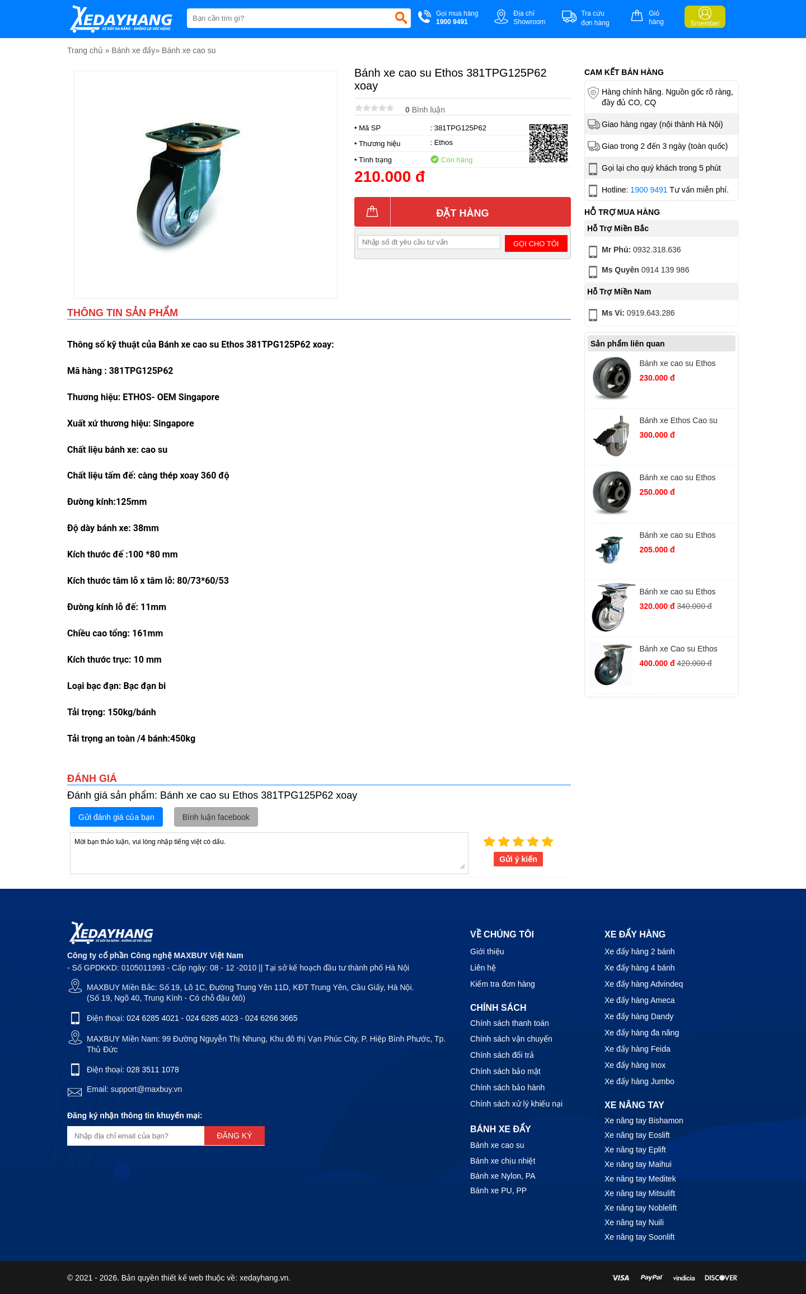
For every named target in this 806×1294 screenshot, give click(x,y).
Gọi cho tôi (536, 244)
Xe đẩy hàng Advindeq (643, 983)
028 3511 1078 (152, 1069)
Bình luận (425, 109)
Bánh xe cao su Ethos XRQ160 (677, 479)
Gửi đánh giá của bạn (116, 817)
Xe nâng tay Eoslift (637, 1135)
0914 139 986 (637, 272)
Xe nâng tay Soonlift (639, 1236)
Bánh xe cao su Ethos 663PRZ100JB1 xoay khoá (686, 593)
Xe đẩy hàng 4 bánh (639, 967)
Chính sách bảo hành (507, 1087)
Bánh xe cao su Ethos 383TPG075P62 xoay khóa (686, 536)
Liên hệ (483, 967)
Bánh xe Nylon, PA (502, 1175)
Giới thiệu (487, 951)
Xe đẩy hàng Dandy (638, 1016)
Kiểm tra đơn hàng (502, 983)
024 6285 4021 (152, 1018)
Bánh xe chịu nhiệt (502, 1160)
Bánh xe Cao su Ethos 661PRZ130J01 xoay (678, 650)
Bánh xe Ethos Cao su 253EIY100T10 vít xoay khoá (680, 422)
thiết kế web (182, 1277)
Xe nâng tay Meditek (640, 1178)
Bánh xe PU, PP (498, 1190)
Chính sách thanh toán (509, 1023)
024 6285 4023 (212, 1018)
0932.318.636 (633, 252)
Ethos (443, 142)
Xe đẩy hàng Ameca (639, 1000)
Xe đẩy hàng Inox (635, 1065)
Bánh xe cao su (189, 50)
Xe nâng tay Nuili (634, 1222)
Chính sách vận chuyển (511, 1038)
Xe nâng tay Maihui (638, 1164)
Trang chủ (85, 50)
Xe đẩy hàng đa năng (641, 1032)
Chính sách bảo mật (505, 1071)
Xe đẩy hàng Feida (637, 1048)
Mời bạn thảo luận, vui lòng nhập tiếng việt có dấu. (269, 852)
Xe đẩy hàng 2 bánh (639, 951)
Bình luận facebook (216, 817)
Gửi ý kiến (518, 859)
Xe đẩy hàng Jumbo (639, 1081)
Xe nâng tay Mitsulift (639, 1193)
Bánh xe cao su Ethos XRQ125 (677, 365)
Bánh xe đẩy (133, 50)
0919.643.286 (630, 315)
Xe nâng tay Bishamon (643, 1120)
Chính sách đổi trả (502, 1055)
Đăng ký (234, 1135)
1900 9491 (648, 189)
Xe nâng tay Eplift (635, 1149)
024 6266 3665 (271, 1018)
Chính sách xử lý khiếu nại (516, 1103)
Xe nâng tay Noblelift (640, 1207)
